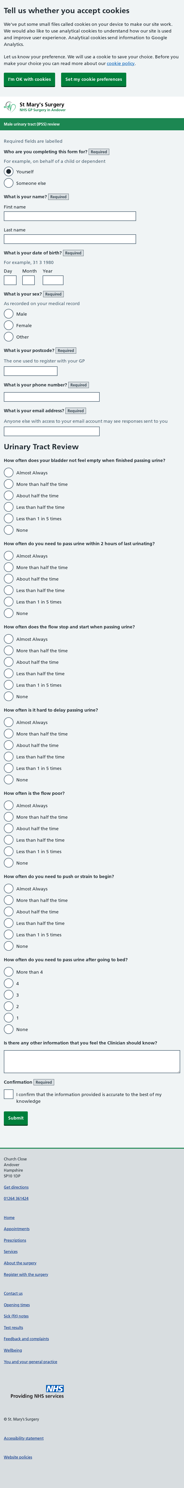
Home (9, 1217)
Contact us (13, 1293)
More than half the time (42, 484)
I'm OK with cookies (29, 79)
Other (22, 337)
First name (15, 207)
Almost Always (31, 473)
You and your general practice (30, 1361)
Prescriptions (15, 1240)
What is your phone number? (46, 385)
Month (29, 271)
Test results (13, 1327)
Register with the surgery (26, 1274)
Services (10, 1251)
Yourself (25, 172)
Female (24, 325)
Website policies (18, 1457)
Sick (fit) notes (16, 1316)
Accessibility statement (24, 1438)
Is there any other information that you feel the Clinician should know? (80, 1043)
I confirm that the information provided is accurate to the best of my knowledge (89, 1098)
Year (47, 271)
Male (21, 314)
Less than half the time (40, 507)
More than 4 (29, 972)
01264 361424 (16, 1198)
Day (8, 271)
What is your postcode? (40, 350)
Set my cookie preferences (93, 79)
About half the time (37, 496)
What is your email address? (45, 411)
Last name (15, 230)
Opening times (17, 1304)
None (22, 530)
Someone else (31, 183)
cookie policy (121, 63)
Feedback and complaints (26, 1338)
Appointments (16, 1228)
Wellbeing (13, 1350)
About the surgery (20, 1263)
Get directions (16, 1187)
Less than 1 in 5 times (38, 519)
